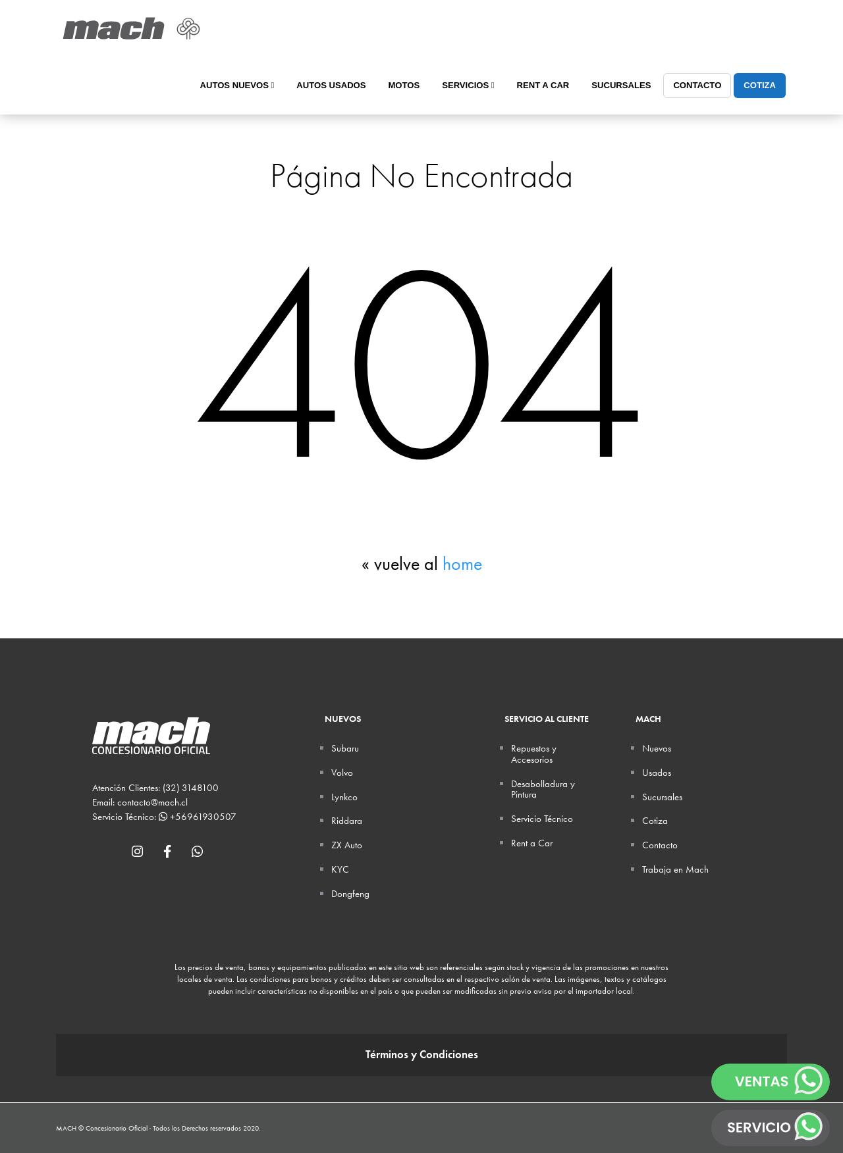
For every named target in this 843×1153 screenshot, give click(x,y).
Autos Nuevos (237, 85)
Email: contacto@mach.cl (140, 802)
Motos (404, 85)
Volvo (342, 772)
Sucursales (621, 85)
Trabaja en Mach (675, 869)
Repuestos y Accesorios (534, 754)
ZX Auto (346, 845)
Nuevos (656, 748)
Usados (656, 772)
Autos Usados (331, 85)
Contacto (697, 85)
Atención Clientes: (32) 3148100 (155, 787)
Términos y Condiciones (422, 1055)
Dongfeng (350, 893)
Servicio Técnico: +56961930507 (164, 816)
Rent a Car (543, 85)
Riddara (346, 820)
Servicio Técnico (542, 818)
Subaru (345, 748)
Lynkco (344, 797)
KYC (340, 869)
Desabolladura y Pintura (543, 789)
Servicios (468, 85)
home (462, 563)
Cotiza (760, 85)
